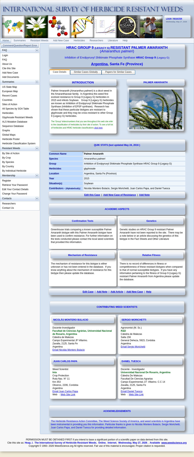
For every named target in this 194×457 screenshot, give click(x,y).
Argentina (99, 64)
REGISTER (177, 19)
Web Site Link (68, 394)
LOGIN (169, 19)
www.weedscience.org (174, 442)
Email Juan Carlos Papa (65, 391)
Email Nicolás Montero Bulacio (68, 349)
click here (98, 128)
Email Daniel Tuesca (131, 391)
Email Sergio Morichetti (133, 346)
